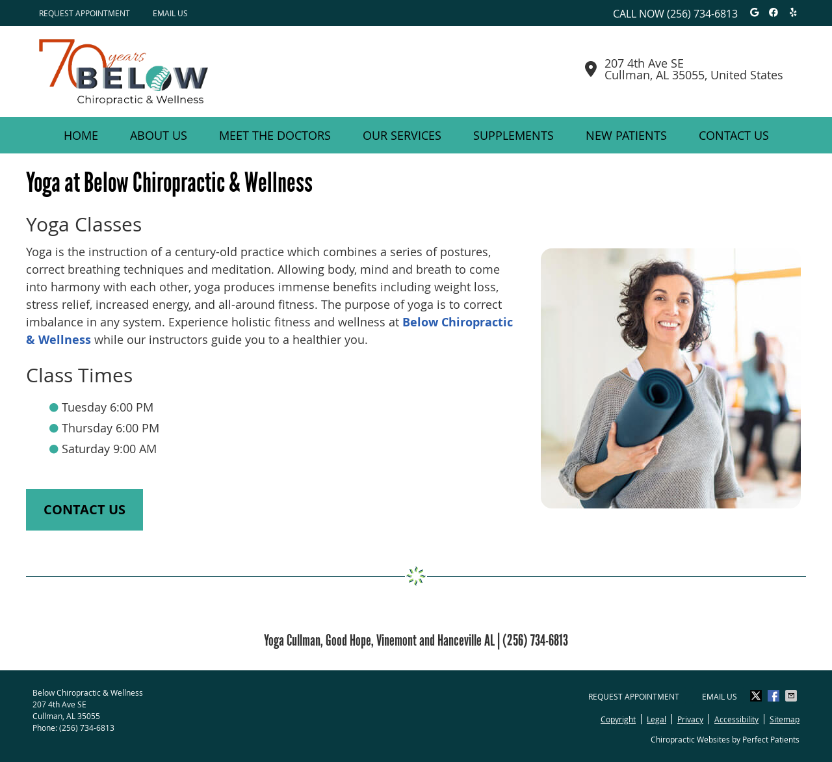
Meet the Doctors (275, 135)
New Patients (626, 135)
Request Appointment (84, 13)
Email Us (170, 13)
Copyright (618, 719)
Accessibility (736, 719)
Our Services (402, 135)
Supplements (513, 135)
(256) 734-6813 (702, 14)
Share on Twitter (757, 696)
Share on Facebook (775, 696)
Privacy (690, 719)
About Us (158, 135)
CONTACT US (84, 509)
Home (81, 135)
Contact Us (734, 135)
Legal (656, 719)
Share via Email (792, 696)
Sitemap (785, 719)
